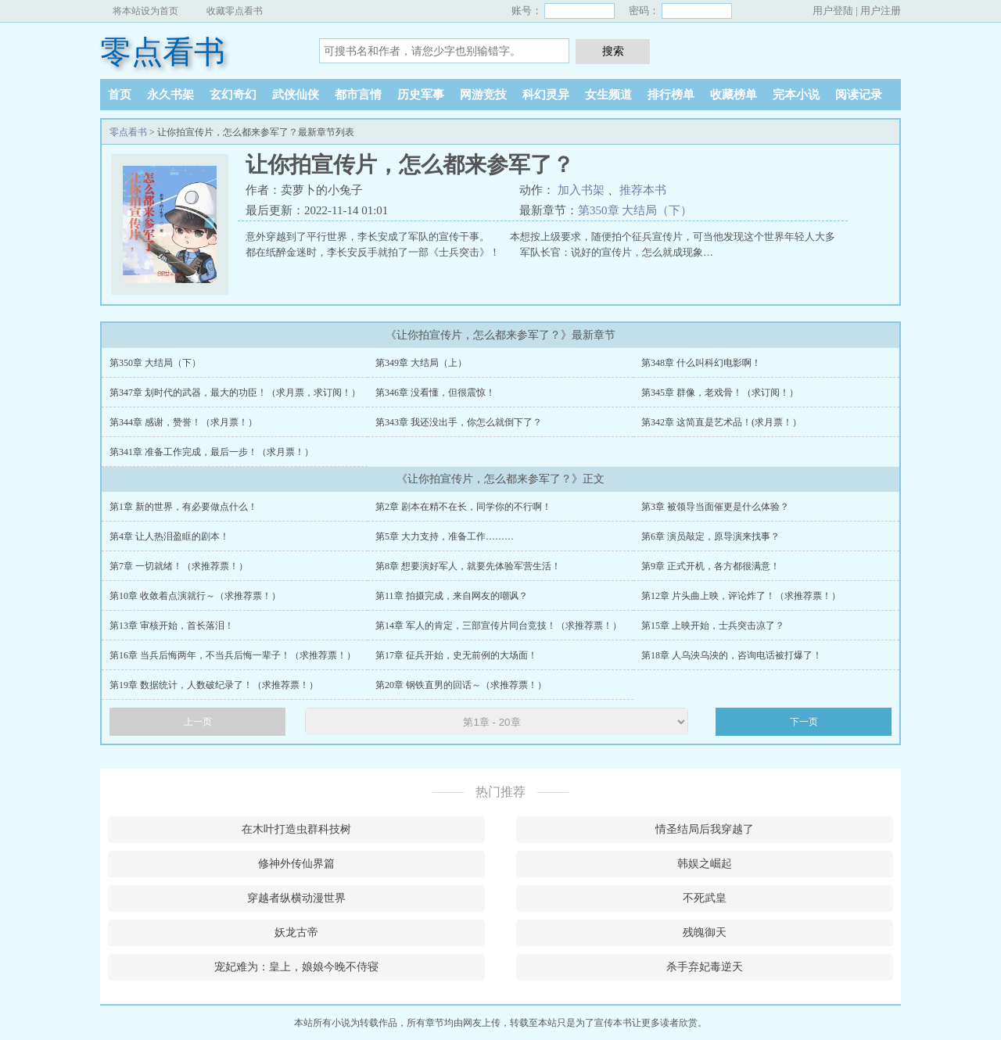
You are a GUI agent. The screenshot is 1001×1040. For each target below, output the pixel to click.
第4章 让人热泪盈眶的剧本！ (169, 536)
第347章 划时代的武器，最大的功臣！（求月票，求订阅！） (235, 392)
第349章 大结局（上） (421, 362)
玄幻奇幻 (233, 94)
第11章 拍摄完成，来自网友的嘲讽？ (451, 595)
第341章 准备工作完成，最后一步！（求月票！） (211, 451)
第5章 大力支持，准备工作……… (444, 536)
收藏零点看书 (234, 10)
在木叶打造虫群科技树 (296, 829)
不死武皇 (705, 898)
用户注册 (880, 10)
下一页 (804, 721)
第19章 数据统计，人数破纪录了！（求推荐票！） (213, 685)
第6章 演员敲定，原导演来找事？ (710, 536)
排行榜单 (671, 94)
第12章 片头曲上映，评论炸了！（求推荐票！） (741, 595)
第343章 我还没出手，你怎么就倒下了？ (458, 422)
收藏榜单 (733, 94)
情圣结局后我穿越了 (704, 829)
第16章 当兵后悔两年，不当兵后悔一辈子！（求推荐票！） (232, 655)
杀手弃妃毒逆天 (704, 967)
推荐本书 (642, 190)
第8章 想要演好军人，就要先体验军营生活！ (468, 566)
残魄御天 (705, 932)
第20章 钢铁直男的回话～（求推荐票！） (461, 685)
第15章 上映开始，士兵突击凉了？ (712, 625)
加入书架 (581, 190)
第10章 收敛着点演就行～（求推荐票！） (195, 595)
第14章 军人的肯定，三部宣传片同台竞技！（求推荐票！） (498, 625)
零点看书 (162, 52)
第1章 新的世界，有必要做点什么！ (183, 506)
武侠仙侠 (295, 94)
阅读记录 (858, 94)
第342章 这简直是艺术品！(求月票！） (721, 422)
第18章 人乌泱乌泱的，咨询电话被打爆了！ (731, 655)
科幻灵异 (545, 94)
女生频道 (608, 94)
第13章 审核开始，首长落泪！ (171, 625)
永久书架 (170, 94)
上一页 (198, 721)
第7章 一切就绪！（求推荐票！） (178, 566)
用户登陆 (833, 10)
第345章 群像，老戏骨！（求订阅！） (719, 392)
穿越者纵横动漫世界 (296, 898)
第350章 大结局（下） (635, 210)
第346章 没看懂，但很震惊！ (435, 392)
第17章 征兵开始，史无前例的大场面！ (456, 655)
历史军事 (420, 94)
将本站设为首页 (145, 10)
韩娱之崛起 (704, 864)
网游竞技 (483, 94)
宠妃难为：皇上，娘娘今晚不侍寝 (296, 967)
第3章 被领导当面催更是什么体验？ (715, 506)
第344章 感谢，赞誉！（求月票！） (183, 422)
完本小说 (796, 94)
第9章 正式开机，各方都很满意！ (710, 566)
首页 (119, 94)
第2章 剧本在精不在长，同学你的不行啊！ (463, 506)
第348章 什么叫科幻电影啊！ (701, 362)
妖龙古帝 (296, 932)
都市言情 (358, 94)
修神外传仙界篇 (296, 864)
